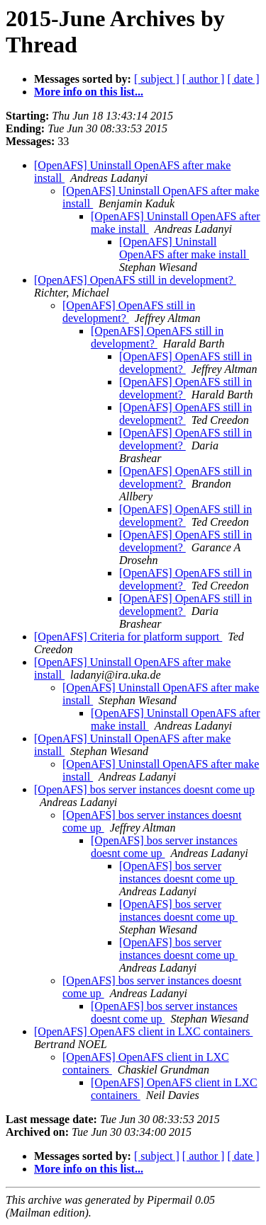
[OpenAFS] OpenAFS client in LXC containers (143, 1031)
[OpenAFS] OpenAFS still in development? (135, 280)
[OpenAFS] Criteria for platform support (128, 637)
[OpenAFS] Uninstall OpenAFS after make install (184, 248)
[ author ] (203, 79)
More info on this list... (88, 92)
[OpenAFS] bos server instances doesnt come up (144, 789)
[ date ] (243, 79)
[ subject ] (156, 79)
